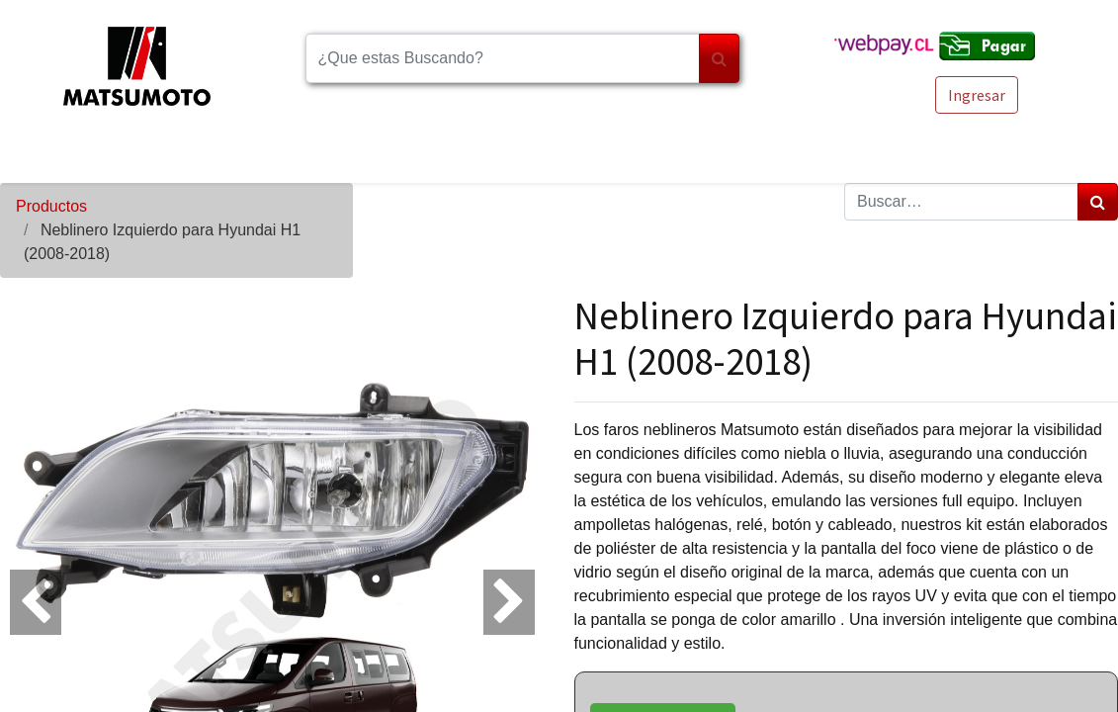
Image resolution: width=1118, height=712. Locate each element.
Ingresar (976, 95)
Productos (51, 206)
